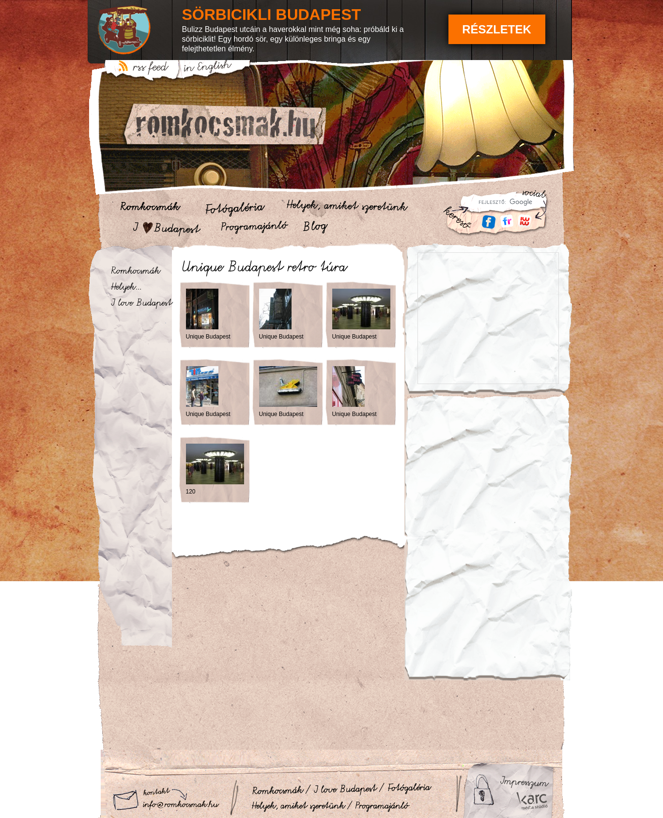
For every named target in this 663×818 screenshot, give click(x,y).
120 (191, 491)
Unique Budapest (208, 336)
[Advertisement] (488, 461)
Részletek (496, 29)
